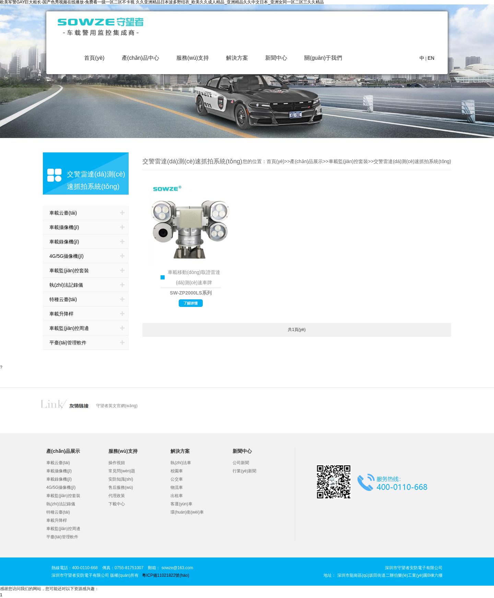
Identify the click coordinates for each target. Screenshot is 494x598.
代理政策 (116, 495)
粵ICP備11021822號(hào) (165, 575)
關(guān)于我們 (323, 58)
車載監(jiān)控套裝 (69, 270)
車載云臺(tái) (63, 213)
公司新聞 (241, 462)
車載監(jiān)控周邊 (69, 328)
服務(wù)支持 (192, 58)
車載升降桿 (61, 314)
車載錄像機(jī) (64, 241)
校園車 (176, 471)
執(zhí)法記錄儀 (66, 285)
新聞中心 (276, 58)
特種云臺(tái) (63, 299)
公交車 (176, 479)
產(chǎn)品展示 (306, 161)
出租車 (176, 495)
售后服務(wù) (120, 487)
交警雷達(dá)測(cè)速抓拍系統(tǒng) (412, 161)
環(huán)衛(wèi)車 (187, 512)
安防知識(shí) (120, 479)
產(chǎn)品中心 (140, 58)
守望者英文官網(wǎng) (117, 405)
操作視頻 (116, 462)
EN (431, 58)
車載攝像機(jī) (64, 227)
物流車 (176, 487)
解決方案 (237, 58)
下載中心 (116, 504)
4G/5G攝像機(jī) (66, 256)
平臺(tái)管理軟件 (67, 342)
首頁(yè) (94, 58)
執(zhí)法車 (180, 462)
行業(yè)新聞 (244, 471)
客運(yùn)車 (181, 504)
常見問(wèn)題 (121, 471)
